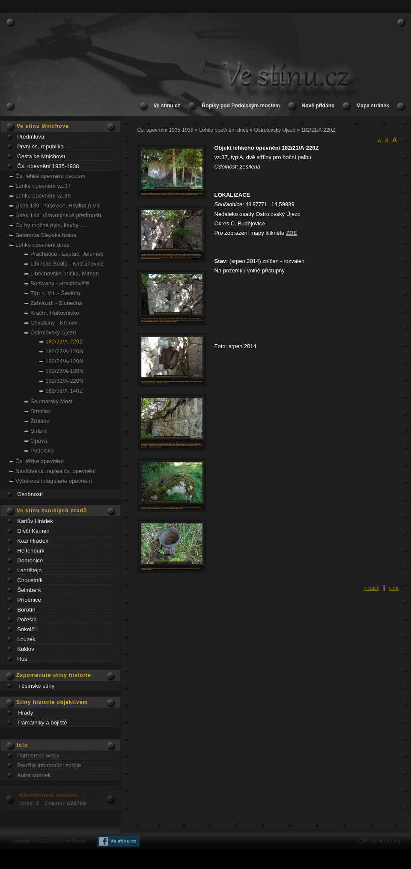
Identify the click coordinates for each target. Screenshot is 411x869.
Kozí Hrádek (32, 541)
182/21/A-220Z (64, 341)
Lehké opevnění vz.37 (43, 186)
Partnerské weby (38, 755)
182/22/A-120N (64, 351)
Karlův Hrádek (35, 521)
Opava (38, 440)
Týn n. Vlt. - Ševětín (55, 293)
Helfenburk (31, 550)
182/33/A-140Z (64, 390)
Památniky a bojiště (42, 722)
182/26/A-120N (64, 371)
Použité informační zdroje (49, 765)
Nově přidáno (318, 106)
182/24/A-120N (64, 361)
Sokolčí (26, 629)
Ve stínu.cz (167, 106)
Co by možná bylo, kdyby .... (50, 225)
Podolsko (42, 450)
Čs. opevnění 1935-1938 (48, 166)
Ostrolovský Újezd (53, 332)
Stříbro (39, 431)
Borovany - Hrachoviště (59, 283)
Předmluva (30, 136)
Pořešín (26, 619)
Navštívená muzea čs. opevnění (55, 471)
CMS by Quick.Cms (379, 840)
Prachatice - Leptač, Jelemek (66, 254)
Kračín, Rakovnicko (54, 313)
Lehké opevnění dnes (42, 245)
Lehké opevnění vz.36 (43, 195)
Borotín (26, 609)
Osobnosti (29, 494)
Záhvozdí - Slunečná (56, 303)
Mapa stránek (372, 106)
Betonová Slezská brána (46, 235)
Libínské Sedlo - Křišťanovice (67, 263)
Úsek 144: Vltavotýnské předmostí (58, 215)
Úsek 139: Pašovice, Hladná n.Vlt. (58, 205)
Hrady (25, 712)
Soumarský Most (51, 401)
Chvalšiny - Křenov (54, 322)
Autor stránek (34, 775)
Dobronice (30, 560)
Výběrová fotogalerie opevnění (53, 481)
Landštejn (29, 570)
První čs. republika (40, 146)
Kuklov (25, 649)
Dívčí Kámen (33, 531)
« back (371, 588)
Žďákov (39, 421)
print (394, 588)
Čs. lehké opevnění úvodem (50, 176)
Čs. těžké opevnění (39, 461)
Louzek (26, 639)
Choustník (29, 580)
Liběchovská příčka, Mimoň (64, 273)
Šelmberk (29, 590)
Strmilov (40, 411)
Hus (22, 659)
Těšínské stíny (36, 686)
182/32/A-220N (64, 381)
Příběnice (29, 600)
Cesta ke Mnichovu (41, 156)
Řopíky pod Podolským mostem (241, 106)
